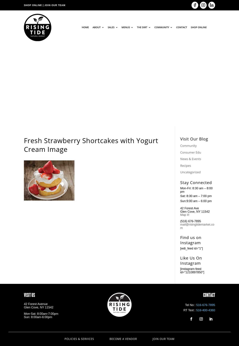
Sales (111, 27)
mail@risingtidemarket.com (197, 226)
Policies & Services (79, 338)
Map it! (185, 215)
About (97, 27)
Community (161, 27)
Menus (126, 27)
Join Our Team (163, 338)
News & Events (190, 159)
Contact (181, 27)
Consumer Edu (190, 152)
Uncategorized (190, 172)
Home (85, 27)
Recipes (185, 166)
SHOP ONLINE (33, 5)
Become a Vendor (123, 338)
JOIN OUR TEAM (54, 5)
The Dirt (142, 27)
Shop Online (199, 27)
